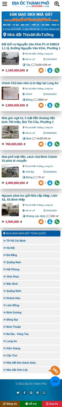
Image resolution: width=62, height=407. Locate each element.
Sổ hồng (28, 172)
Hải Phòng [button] (11, 269)
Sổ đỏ (27, 94)
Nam (27, 138)
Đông (28, 99)
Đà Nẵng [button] (10, 255)
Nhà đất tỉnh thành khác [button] (19, 362)
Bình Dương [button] (12, 312)
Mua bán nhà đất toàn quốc (26, 233)
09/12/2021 (50, 94)
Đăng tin (10, 403)
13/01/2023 (50, 59)
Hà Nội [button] (9, 248)
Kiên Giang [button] (11, 348)
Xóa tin (52, 403)
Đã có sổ (29, 59)
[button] (4, 4)
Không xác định (34, 216)
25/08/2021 (50, 172)
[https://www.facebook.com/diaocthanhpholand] (24, 392)
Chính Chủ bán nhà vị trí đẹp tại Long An (30, 83)
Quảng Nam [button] (12, 262)
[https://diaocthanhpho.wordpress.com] (37, 392)
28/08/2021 (50, 133)
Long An (48, 54)
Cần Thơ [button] (10, 355)
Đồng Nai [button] (10, 319)
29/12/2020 (50, 210)
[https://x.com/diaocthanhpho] (18, 392)
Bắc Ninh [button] (10, 283)
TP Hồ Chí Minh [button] (14, 240)
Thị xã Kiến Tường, (34, 54)
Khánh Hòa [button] (11, 298)
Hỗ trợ (31, 403)
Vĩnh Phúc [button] (11, 276)
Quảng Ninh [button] (12, 291)
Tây (27, 64)
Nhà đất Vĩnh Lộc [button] (15, 370)
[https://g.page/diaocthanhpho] (31, 392)
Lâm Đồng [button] (11, 305)
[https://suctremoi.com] (44, 392)
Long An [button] (10, 341)
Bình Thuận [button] (12, 326)
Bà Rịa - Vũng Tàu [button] (16, 334)
